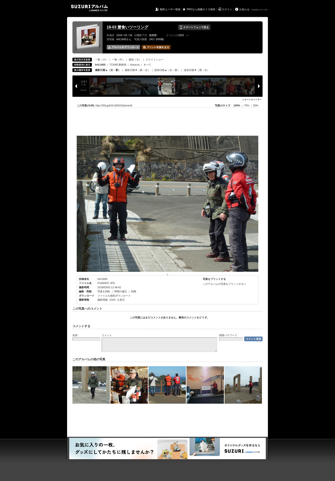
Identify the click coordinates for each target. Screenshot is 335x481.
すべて (147, 64)
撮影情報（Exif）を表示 (111, 299)
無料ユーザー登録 (170, 9)
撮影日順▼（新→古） (137, 70)
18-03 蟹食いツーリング (127, 27)
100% (237, 105)
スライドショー (154, 59)
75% (247, 105)
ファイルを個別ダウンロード (114, 295)
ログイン (227, 9)
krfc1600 (102, 279)
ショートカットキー (252, 99)
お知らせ (244, 9)
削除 (133, 291)
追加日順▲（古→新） (167, 70)
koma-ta (135, 64)
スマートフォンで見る (194, 27)
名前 (75, 335)
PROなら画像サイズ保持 (201, 9)
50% (255, 105)
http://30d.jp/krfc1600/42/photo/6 (114, 105)
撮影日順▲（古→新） (108, 70)
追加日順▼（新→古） (197, 70)
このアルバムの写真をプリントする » (224, 283)
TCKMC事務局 (117, 64)
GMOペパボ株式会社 (260, 10)
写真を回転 (103, 291)
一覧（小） (101, 59)
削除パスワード (228, 335)
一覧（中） (118, 59)
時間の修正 (120, 291)
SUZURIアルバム (89, 8)
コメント (107, 335)
